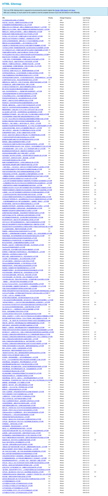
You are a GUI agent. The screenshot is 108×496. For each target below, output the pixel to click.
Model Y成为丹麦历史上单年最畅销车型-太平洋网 (16, 442)
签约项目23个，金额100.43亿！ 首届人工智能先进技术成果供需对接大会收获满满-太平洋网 (28, 332)
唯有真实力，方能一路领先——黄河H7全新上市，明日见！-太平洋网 (21, 123)
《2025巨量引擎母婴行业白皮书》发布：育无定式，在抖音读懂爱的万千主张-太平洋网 (26, 146)
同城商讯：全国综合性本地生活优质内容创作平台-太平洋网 (19, 231)
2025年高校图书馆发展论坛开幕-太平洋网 (14, 160)
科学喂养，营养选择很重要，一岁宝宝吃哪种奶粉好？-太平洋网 (20, 357)
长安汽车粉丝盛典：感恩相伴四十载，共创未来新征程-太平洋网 (20, 272)
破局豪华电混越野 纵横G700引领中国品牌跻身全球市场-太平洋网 (20, 139)
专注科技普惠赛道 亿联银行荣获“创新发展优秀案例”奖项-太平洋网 (20, 116)
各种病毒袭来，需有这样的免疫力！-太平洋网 (15, 426)
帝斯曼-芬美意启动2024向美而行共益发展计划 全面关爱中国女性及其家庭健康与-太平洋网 (27, 329)
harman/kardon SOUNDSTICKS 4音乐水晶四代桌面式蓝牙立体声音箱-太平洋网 (24, 304)
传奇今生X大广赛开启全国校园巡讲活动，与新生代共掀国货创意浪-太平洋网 (23, 222)
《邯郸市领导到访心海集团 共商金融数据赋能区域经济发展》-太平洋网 (22, 185)
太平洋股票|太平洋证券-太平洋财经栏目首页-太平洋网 (17, 483)
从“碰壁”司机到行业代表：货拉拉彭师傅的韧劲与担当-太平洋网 (20, 79)
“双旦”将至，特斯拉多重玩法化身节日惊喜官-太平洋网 (17, 444)
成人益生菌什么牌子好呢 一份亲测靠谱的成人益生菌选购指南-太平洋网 (22, 112)
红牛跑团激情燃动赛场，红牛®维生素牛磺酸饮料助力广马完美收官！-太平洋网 (24, 458)
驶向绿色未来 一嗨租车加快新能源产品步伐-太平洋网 (17, 350)
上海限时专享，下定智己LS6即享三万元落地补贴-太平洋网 (18, 396)
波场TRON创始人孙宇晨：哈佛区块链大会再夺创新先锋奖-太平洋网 (21, 215)
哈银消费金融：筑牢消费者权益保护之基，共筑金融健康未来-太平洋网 (22, 368)
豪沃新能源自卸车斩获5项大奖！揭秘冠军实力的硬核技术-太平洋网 (21, 151)
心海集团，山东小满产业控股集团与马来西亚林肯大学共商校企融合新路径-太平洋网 (25, 192)
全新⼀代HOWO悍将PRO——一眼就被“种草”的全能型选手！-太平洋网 (22, 91)
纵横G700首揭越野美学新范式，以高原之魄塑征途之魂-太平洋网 (20, 162)
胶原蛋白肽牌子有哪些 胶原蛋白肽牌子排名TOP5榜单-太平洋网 (20, 34)
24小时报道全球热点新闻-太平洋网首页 (13, 20)
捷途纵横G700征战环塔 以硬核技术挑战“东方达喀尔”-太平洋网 (19, 210)
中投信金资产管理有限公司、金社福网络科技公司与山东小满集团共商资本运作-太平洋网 (27, 199)
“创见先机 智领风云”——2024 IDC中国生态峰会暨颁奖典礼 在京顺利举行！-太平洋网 (26, 302)
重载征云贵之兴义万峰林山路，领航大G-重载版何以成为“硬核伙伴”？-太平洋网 (24, 27)
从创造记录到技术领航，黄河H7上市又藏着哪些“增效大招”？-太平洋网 (22, 128)
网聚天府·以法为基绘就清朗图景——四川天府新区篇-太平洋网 (19, 43)
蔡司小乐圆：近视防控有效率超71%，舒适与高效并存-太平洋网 (20, 256)
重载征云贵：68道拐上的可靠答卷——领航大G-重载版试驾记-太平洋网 (22, 31)
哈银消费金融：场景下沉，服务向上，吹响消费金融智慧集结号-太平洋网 (22, 378)
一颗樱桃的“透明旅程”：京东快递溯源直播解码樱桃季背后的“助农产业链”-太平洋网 (25, 176)
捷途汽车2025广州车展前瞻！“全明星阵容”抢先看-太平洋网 (18, 57)
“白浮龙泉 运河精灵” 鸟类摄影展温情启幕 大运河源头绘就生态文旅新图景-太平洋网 (25, 47)
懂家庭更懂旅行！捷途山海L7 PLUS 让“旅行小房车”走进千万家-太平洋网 (22, 109)
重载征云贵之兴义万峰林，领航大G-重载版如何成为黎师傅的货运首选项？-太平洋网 (26, 29)
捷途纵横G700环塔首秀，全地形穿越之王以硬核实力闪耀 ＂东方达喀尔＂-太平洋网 (25, 206)
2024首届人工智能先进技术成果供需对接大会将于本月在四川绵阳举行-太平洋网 (24, 343)
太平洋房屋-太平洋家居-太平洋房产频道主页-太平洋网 (17, 485)
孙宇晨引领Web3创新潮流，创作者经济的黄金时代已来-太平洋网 (20, 297)
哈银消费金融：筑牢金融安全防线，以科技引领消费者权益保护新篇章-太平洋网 (24, 366)
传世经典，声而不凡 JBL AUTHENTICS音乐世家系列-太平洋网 (19, 410)
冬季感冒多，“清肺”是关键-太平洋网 (12, 423)
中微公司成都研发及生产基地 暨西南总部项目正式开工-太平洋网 (20, 75)
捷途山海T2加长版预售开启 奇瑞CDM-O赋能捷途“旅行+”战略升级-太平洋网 (23, 224)
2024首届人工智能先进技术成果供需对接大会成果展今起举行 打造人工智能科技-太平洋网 (27, 336)
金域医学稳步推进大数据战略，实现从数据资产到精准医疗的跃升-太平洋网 (23, 212)
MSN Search (64, 10)
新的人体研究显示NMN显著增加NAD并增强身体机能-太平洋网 (19, 453)
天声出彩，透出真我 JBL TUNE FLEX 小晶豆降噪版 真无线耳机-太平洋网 (22, 421)
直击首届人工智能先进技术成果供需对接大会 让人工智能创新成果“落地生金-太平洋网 (26, 334)
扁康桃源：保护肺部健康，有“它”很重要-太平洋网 (16, 382)
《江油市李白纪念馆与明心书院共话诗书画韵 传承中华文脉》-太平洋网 (22, 194)
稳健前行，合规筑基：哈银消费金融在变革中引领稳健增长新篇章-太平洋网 (23, 327)
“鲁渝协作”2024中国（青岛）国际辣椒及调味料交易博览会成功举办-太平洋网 (23, 352)
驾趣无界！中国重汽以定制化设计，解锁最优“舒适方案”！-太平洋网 (21, 63)
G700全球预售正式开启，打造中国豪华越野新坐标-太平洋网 (19, 96)
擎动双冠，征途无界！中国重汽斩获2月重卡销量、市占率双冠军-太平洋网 (23, 245)
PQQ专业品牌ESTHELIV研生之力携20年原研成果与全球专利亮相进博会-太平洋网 (25, 54)
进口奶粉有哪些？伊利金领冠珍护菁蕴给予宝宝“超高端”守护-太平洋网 (21, 373)
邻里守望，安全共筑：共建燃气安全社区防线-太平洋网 (17, 22)
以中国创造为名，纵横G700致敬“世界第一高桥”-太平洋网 (18, 84)
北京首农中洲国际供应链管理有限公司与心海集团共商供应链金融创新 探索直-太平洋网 (26, 196)
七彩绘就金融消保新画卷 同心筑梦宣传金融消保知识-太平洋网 (19, 93)
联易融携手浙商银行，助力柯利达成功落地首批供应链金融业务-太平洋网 (22, 270)
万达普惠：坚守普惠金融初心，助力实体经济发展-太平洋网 (19, 258)
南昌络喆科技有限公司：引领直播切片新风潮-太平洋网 (17, 375)
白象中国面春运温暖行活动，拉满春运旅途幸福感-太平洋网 (19, 405)
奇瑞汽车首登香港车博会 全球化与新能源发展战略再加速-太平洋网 (21, 171)
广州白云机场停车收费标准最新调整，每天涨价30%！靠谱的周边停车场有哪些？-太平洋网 (27, 300)
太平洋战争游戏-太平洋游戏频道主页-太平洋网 (15, 488)
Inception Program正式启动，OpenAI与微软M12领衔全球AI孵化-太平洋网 (23, 284)
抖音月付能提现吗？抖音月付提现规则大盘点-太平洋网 (17, 394)
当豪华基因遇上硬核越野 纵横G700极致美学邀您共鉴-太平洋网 (20, 164)
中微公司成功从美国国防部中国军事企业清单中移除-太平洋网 (19, 288)
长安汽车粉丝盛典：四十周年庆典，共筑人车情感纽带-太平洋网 (20, 277)
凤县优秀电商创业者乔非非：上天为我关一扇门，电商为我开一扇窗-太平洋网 (24, 460)
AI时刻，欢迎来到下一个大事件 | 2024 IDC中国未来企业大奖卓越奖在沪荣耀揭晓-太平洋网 (27, 316)
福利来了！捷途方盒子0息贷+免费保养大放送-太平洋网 (17, 100)
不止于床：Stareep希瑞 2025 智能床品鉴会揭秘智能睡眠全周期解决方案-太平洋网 (25, 118)
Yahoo (73, 10)
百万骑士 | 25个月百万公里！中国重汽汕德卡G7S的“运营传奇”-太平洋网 (22, 36)
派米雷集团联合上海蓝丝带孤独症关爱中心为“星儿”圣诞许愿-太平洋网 (21, 435)
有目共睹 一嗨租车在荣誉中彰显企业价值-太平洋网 (16, 476)
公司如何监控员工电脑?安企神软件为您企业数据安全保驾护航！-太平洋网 (23, 144)
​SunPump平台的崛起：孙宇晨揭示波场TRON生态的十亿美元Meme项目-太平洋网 (25, 293)
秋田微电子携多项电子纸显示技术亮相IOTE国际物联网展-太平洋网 (21, 121)
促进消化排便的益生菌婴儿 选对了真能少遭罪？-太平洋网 (18, 153)
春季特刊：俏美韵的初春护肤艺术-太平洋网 (14, 389)
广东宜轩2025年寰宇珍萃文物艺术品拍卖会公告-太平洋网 (18, 137)
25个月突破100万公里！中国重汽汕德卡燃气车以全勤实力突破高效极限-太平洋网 (25, 50)
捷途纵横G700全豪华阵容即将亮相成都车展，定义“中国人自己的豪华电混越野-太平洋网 (27, 125)
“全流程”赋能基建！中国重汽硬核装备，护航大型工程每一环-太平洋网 (21, 66)
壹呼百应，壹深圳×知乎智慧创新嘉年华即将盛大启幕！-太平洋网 (20, 465)
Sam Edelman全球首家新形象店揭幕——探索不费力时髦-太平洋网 (21, 307)
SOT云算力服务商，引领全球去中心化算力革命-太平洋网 (18, 261)
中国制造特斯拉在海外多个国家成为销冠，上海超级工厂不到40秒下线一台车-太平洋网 (26, 474)
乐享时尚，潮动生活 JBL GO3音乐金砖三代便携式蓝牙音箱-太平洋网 (21, 419)
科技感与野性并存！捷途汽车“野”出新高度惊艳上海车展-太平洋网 (20, 219)
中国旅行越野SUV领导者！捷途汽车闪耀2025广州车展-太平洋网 (20, 52)
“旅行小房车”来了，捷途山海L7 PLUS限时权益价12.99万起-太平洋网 (21, 130)
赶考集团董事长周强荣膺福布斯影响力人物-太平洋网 (17, 24)
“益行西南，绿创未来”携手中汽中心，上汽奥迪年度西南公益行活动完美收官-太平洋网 (26, 469)
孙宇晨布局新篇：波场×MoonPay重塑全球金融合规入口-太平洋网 (20, 203)
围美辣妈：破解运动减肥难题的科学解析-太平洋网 (16, 141)
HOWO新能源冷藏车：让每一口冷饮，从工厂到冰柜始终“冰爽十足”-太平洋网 (23, 148)
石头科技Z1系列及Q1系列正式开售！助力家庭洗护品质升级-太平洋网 (21, 313)
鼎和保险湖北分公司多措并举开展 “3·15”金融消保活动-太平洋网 (20, 240)
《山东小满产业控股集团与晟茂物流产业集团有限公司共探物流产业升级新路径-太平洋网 (27, 180)
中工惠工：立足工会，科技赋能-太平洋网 (13, 295)
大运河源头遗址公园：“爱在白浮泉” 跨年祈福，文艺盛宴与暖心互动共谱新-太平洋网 (25, 279)
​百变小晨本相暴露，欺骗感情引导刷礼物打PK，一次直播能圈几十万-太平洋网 (24, 286)
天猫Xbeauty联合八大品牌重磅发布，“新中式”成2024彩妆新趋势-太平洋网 (23, 412)
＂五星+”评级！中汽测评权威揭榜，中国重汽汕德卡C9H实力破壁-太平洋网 (23, 59)
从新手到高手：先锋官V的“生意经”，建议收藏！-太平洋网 (18, 157)
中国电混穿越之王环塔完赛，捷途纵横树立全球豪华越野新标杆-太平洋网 (22, 174)
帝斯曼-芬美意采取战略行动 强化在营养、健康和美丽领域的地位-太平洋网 (23, 345)
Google (57, 10)
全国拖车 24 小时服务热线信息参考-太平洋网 (15, 68)
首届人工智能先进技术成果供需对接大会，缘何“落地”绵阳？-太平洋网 (21, 341)
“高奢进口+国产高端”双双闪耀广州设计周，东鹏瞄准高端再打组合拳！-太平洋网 (24, 446)
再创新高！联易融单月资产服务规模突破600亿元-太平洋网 (18, 268)
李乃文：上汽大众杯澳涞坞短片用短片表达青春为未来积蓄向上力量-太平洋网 (24, 359)
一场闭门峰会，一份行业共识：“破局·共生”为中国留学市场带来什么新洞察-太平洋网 (25, 167)
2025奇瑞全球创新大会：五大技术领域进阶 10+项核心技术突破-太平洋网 (22, 73)
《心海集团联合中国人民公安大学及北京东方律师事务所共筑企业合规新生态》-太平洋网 (27, 183)
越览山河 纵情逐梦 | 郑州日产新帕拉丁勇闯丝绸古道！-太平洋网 (20, 449)
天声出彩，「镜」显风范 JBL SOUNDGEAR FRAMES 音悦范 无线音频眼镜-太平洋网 (26, 320)
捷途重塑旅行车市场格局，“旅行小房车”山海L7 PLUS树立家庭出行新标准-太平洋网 (25, 114)
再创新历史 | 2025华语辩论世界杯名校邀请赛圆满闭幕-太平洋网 (20, 102)
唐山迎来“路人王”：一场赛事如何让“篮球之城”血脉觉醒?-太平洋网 (20, 309)
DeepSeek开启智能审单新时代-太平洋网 (13, 247)
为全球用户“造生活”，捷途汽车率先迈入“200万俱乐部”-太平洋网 (20, 61)
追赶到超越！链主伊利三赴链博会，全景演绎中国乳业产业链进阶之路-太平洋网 (24, 155)
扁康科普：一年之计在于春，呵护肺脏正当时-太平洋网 (17, 387)
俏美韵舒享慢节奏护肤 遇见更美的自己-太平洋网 (16, 417)
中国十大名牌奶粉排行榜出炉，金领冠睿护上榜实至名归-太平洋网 (20, 401)
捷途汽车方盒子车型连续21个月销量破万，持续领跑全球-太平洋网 (20, 38)
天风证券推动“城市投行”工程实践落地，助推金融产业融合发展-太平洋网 (22, 456)
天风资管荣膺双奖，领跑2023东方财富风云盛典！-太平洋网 (19, 403)
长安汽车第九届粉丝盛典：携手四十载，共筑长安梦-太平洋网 (19, 274)
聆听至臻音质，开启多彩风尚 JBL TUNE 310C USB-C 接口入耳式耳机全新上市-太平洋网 (27, 380)
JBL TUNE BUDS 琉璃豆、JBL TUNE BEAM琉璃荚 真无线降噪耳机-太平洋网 (24, 451)
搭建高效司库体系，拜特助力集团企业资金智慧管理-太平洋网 (19, 265)
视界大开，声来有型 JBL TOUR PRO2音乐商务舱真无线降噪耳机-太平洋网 (23, 407)
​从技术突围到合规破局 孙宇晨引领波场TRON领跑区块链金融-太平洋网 (22, 169)
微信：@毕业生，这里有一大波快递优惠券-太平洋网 (17, 348)
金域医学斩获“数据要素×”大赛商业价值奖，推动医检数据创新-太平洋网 (22, 208)
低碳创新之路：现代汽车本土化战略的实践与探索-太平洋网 (19, 440)
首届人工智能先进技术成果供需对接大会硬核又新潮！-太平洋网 (20, 339)
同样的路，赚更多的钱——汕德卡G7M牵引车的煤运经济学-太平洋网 (21, 105)
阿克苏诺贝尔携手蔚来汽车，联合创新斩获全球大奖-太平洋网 (19, 98)
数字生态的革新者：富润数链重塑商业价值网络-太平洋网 (18, 242)
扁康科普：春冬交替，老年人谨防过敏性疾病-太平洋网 (17, 384)
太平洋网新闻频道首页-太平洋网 (11, 481)
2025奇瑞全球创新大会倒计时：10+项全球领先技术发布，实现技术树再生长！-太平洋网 (27, 77)
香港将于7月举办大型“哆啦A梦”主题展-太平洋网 (15, 355)
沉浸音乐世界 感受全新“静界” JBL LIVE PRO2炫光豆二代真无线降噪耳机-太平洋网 (25, 430)
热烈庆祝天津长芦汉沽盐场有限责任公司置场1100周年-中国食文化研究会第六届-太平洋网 (27, 226)
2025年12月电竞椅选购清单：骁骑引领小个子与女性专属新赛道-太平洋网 (22, 41)
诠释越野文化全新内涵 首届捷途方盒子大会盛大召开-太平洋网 (19, 178)
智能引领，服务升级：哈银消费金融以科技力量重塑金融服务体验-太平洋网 (23, 323)
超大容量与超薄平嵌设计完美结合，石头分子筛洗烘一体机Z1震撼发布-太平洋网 (24, 318)
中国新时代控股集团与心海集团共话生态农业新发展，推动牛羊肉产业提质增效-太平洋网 (27, 190)
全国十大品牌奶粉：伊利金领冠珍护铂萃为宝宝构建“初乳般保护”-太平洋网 (23, 391)
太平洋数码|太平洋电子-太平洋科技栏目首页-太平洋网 (17, 492)
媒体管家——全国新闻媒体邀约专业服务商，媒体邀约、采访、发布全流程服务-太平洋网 (27, 233)
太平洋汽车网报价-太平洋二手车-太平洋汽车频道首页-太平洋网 (20, 490)
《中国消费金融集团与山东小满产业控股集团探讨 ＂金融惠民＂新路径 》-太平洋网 (25, 201)
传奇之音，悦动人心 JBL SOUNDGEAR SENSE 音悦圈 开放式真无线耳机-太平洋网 (25, 462)
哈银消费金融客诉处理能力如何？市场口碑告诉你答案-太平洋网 (20, 364)
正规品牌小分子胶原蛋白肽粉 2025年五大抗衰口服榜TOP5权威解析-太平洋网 (24, 45)
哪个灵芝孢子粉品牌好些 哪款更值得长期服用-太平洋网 (17, 89)
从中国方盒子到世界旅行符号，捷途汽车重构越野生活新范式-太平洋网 (22, 86)
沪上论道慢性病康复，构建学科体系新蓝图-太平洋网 (17, 229)
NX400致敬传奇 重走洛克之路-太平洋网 (13, 371)
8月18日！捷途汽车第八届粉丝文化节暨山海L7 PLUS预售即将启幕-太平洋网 (23, 135)
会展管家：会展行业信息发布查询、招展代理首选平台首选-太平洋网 (21, 433)
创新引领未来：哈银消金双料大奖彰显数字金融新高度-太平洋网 (20, 325)
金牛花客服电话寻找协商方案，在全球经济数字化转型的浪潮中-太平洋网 (22, 217)
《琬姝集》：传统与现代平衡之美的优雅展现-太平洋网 (17, 281)
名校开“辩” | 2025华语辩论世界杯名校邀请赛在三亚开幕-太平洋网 (20, 107)
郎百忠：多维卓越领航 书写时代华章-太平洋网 (15, 311)
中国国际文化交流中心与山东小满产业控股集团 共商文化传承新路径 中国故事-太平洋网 (26, 187)
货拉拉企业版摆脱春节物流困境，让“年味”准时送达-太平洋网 (19, 263)
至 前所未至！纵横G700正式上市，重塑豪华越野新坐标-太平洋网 (20, 70)
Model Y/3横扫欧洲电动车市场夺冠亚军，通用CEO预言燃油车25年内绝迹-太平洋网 (25, 437)
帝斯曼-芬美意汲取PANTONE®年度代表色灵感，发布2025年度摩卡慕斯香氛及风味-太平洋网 (28, 290)
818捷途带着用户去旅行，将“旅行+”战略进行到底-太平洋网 (18, 132)
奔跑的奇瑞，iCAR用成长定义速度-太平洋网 (14, 254)
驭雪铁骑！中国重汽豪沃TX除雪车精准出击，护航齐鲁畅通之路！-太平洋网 (23, 251)
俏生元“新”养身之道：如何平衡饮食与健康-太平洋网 (16, 398)
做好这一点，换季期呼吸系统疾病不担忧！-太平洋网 (17, 428)
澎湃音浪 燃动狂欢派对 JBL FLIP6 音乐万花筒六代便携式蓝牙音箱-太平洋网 (23, 478)
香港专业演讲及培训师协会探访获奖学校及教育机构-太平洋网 (19, 238)
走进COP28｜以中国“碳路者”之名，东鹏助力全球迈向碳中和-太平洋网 (22, 467)
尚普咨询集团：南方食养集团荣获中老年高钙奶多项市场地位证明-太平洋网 (23, 235)
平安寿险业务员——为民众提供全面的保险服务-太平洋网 (18, 414)
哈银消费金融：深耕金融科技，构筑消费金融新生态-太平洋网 (19, 362)
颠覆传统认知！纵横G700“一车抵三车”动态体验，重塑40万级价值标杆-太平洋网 (24, 82)
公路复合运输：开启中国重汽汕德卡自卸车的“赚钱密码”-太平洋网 (20, 249)
